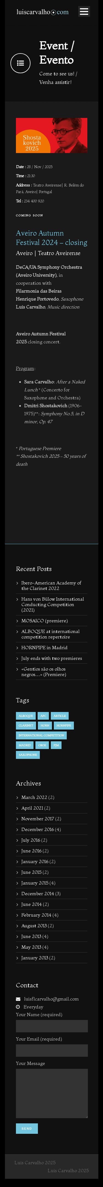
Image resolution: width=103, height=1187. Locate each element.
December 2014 (37, 893)
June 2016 (31, 850)
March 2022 (34, 797)
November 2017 (37, 818)
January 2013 (34, 957)
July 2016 (30, 840)
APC (43, 716)
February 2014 (36, 915)
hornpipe (64, 725)
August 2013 (34, 925)
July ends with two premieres (51, 658)
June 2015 (31, 872)
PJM (56, 745)
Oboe (42, 745)
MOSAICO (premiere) (44, 620)
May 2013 (31, 947)
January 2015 (34, 883)
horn (45, 725)
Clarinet (26, 725)
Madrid (25, 745)
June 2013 (31, 936)
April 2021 (32, 808)
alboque (26, 716)
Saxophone (28, 755)
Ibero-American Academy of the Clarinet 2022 (51, 585)
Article (60, 716)
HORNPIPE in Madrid (44, 647)
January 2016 (34, 861)
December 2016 (37, 829)
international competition (41, 735)
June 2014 (31, 904)
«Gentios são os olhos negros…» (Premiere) (43, 671)
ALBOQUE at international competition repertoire (50, 634)
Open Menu (84, 11)
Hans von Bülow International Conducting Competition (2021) (52, 604)
